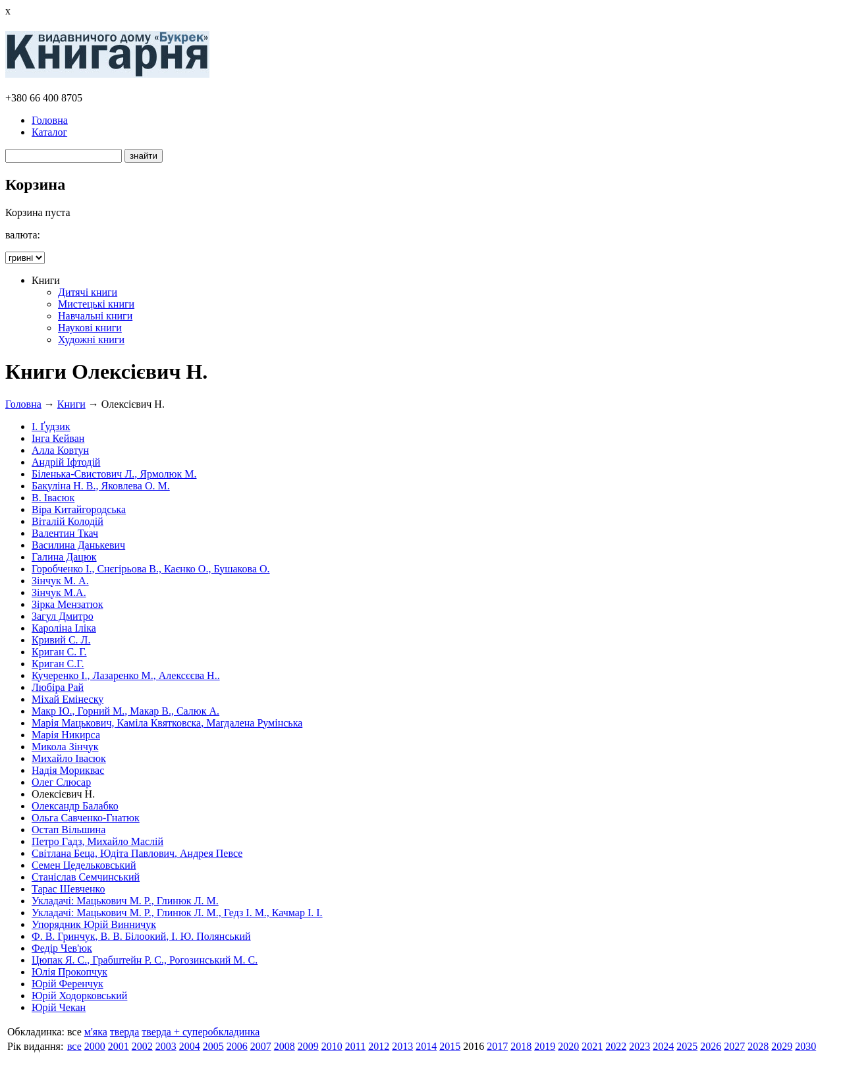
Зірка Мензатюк (67, 604)
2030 (805, 1046)
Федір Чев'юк (62, 948)
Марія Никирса (66, 734)
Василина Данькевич (78, 545)
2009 (308, 1046)
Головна (50, 120)
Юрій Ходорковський (79, 995)
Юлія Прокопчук (69, 971)
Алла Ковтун (60, 450)
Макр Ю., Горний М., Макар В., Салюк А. (125, 711)
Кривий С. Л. (61, 639)
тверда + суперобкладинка (200, 1031)
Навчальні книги (95, 315)
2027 (734, 1046)
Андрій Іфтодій (66, 462)
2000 (94, 1046)
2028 (758, 1046)
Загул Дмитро (63, 616)
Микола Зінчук (65, 746)
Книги (71, 404)
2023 (639, 1046)
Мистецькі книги (96, 304)
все (74, 1046)
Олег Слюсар (61, 782)
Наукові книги (90, 327)
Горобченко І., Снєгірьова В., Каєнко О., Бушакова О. (151, 568)
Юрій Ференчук (67, 983)
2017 (497, 1046)
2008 (284, 1046)
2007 (260, 1046)
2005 (213, 1046)
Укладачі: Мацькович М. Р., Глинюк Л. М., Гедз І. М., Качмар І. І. (177, 912)
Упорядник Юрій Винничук (94, 924)
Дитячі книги (87, 292)
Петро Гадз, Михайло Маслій (97, 841)
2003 (166, 1046)
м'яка (95, 1031)
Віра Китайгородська (79, 509)
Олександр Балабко (75, 805)
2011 (355, 1046)
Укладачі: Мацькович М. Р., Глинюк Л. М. (125, 900)
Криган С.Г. (58, 663)
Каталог (49, 132)
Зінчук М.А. (59, 592)
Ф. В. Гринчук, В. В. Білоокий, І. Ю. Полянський (141, 936)
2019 (544, 1046)
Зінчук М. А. (60, 580)
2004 (189, 1046)
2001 (118, 1046)
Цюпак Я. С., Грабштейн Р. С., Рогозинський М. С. (145, 960)
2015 (449, 1046)
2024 (663, 1046)
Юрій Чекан (59, 1007)
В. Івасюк (53, 497)
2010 (331, 1046)
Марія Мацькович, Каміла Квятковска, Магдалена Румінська (167, 722)
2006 (237, 1046)
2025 (686, 1046)
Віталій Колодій (67, 521)
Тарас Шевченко (68, 888)
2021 (592, 1046)
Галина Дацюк (64, 556)
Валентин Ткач (65, 533)
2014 (426, 1046)
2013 (402, 1046)
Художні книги (91, 339)
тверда (125, 1031)
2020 (568, 1046)
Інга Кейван (58, 438)
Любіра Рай (58, 687)
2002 (142, 1046)
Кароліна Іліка (64, 628)
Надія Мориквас (68, 770)
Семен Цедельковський (84, 865)
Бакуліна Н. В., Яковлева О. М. (101, 485)
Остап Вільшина (68, 829)
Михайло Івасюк (69, 758)
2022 (615, 1046)
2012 (378, 1046)
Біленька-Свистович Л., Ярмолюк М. (114, 473)
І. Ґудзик (51, 426)
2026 (710, 1046)
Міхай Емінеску (67, 699)
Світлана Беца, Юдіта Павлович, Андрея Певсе (137, 853)
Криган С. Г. (59, 651)
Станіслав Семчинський (86, 877)
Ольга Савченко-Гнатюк (86, 817)
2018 (520, 1046)
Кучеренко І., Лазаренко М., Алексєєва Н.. (126, 675)
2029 (781, 1046)
